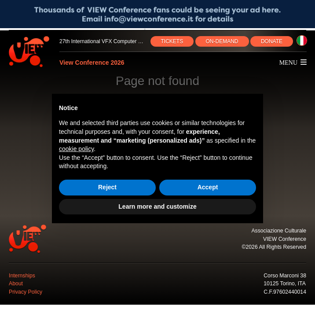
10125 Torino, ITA (285, 283)
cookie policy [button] (76, 148)
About (16, 283)
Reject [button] (107, 187)
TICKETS (172, 41)
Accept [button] (208, 187)
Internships (22, 276)
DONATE (271, 41)
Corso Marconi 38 (285, 276)
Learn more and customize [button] (157, 206)
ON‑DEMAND (222, 41)
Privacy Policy (25, 292)
